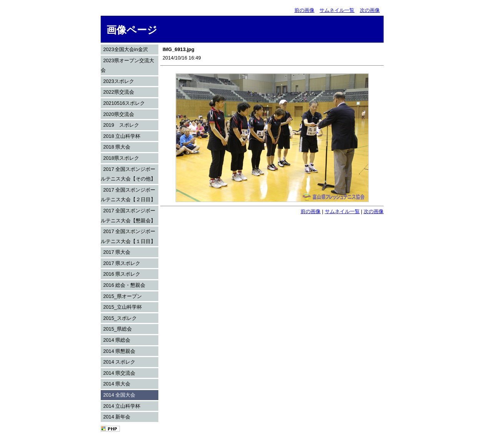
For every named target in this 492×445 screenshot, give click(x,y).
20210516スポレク (124, 103)
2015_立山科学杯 (122, 307)
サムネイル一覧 (336, 10)
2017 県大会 (116, 252)
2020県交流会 (118, 114)
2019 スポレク (121, 125)
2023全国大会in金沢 (125, 49)
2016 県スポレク (121, 274)
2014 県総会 (116, 340)
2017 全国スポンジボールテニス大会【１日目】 (128, 236)
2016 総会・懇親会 (124, 285)
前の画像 (304, 10)
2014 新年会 (116, 417)
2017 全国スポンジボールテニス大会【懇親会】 (128, 215)
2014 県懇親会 (119, 351)
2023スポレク (118, 81)
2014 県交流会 (119, 373)
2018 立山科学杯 (121, 136)
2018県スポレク (121, 158)
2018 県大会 (116, 147)
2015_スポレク (120, 318)
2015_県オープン (122, 296)
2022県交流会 (118, 92)
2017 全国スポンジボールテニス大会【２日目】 (128, 195)
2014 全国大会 (119, 395)
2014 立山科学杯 (121, 406)
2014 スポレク (119, 362)
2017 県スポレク (121, 263)
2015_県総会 (117, 329)
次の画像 (370, 10)
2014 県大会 (116, 384)
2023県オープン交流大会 (127, 65)
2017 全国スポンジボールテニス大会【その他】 (128, 174)
